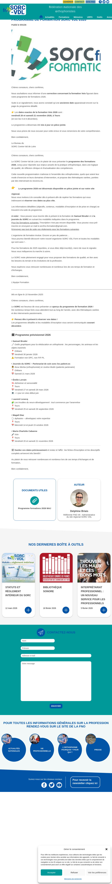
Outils (99, 17)
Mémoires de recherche (73, 879)
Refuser (74, 872)
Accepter (51, 872)
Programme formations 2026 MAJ (34, 502)
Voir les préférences (97, 872)
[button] (106, 849)
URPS (90, 17)
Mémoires (78, 17)
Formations (64, 17)
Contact (79, 2)
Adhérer (68, 2)
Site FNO (90, 2)
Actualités (49, 17)
